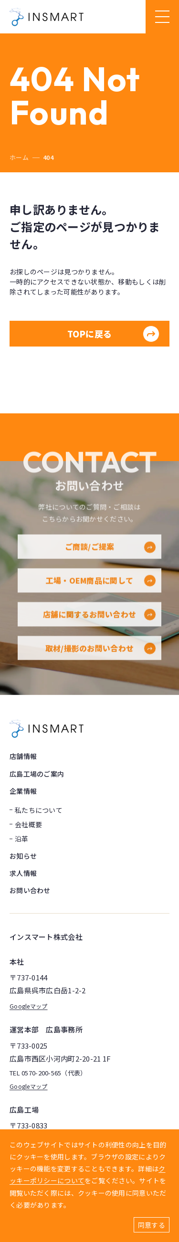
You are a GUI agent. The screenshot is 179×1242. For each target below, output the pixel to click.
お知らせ (23, 856)
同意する (151, 1225)
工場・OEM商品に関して (101, 594)
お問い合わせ (30, 890)
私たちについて (39, 810)
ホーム (19, 157)
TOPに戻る (113, 334)
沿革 (22, 838)
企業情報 (23, 791)
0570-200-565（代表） (53, 1073)
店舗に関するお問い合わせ (99, 627)
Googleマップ (29, 1006)
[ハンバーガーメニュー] (162, 17)
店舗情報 (23, 756)
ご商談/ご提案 (111, 560)
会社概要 (28, 824)
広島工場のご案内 (37, 774)
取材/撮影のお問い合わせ (100, 661)
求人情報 (23, 873)
